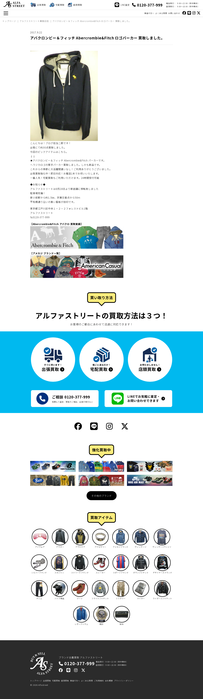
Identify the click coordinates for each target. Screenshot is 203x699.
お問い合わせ (174, 13)
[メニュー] (5, 13)
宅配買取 (56, 680)
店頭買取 (65, 680)
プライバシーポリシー (124, 680)
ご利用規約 (99, 680)
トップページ (36, 680)
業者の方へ (149, 13)
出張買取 (47, 680)
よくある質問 (161, 13)
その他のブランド (101, 495)
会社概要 (109, 680)
